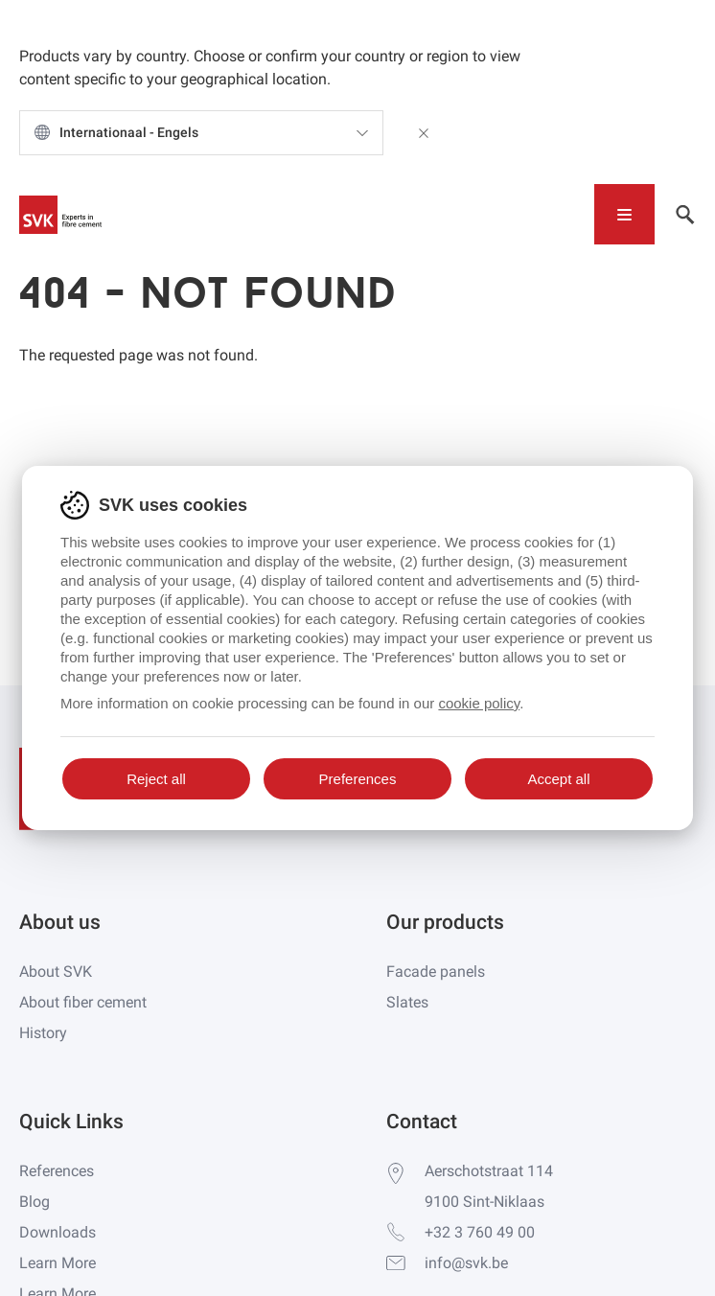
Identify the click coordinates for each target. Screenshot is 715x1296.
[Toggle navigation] (624, 214)
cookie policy (478, 703)
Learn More (57, 1263)
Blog (34, 1201)
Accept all (558, 779)
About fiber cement (83, 1002)
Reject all (156, 779)
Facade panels (435, 971)
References (56, 1171)
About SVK (55, 971)
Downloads (57, 1232)
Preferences (358, 779)
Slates (407, 1002)
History (43, 1033)
